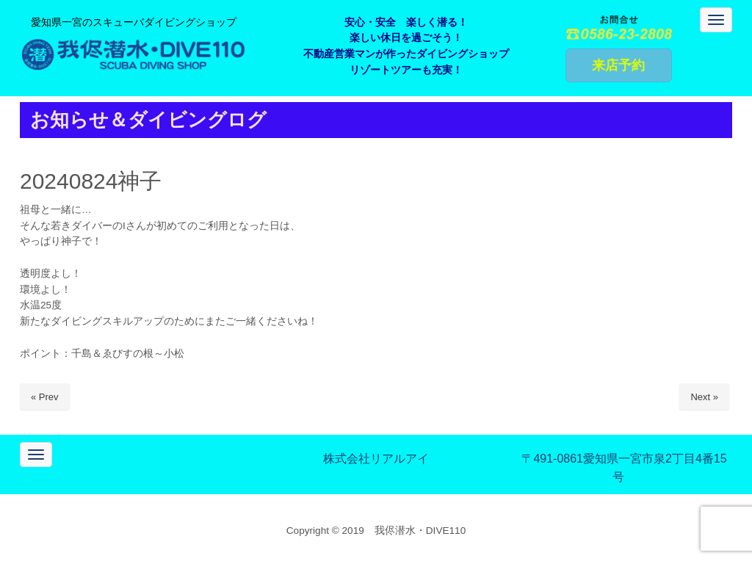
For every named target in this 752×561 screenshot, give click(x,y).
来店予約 (618, 65)
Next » (704, 396)
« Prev (45, 396)
